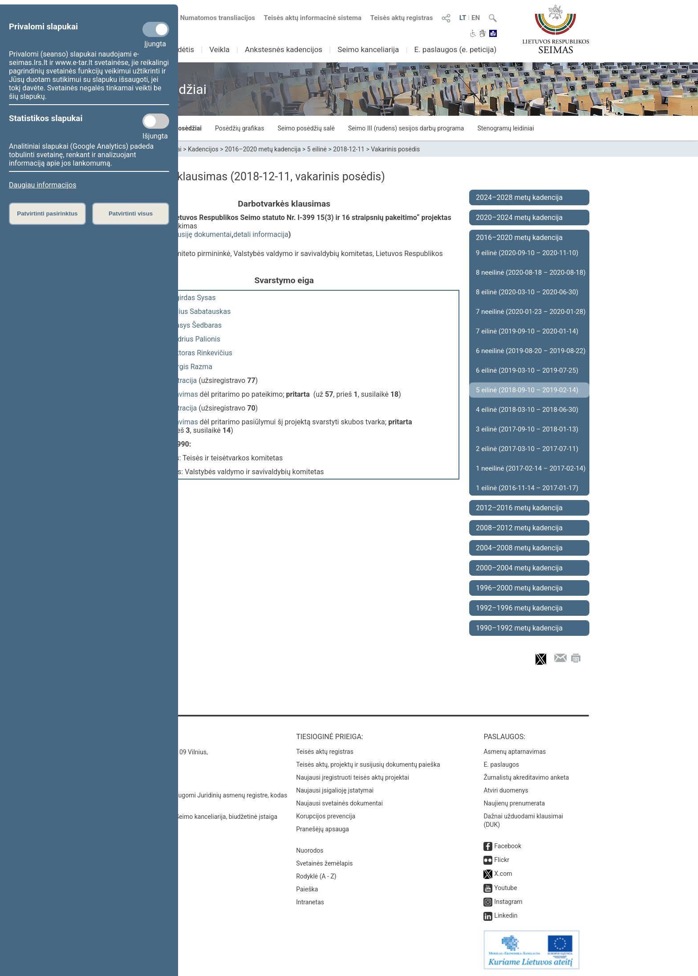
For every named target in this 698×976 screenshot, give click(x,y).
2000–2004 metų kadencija (519, 568)
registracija (179, 380)
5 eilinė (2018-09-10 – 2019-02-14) (527, 390)
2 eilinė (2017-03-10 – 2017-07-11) (527, 449)
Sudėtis (182, 49)
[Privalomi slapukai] (155, 29)
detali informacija (260, 234)
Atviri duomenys (505, 790)
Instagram (508, 901)
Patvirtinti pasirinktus (47, 213)
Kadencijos (203, 149)
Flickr (501, 859)
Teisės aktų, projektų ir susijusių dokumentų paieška (368, 764)
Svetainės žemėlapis (324, 863)
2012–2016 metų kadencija (519, 508)
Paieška (307, 889)
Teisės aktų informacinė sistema (313, 18)
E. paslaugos (501, 764)
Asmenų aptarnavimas (514, 751)
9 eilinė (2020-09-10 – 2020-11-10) (527, 253)
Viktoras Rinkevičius (200, 353)
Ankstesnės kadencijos (283, 49)
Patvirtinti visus (131, 213)
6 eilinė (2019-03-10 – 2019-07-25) (527, 370)
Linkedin (505, 915)
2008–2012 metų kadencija (519, 528)
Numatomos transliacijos (212, 18)
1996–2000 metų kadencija (519, 588)
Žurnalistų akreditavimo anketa (526, 777)
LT (463, 18)
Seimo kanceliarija (368, 49)
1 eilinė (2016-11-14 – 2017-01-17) (527, 488)
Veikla (219, 49)
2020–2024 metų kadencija (519, 217)
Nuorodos (309, 850)
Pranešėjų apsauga (322, 829)
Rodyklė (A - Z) (316, 876)
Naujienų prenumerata (514, 803)
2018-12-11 (349, 149)
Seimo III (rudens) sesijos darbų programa (406, 128)
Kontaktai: (128, 736)
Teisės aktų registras (401, 18)
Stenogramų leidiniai (505, 128)
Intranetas (310, 902)
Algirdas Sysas (192, 297)
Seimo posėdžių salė (305, 128)
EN (475, 18)
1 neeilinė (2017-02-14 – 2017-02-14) (530, 468)
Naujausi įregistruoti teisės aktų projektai (352, 777)
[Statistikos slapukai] (155, 121)
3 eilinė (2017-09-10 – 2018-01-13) (527, 429)
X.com (503, 873)
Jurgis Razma (190, 366)
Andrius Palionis (194, 339)
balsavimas (180, 394)
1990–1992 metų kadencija (519, 628)
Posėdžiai (188, 128)
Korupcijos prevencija (325, 816)
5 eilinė (317, 149)
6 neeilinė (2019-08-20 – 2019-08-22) (530, 351)
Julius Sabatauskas (200, 311)
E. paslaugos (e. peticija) (455, 49)
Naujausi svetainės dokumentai (339, 803)
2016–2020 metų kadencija (263, 149)
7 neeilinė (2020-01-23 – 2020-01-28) (530, 312)
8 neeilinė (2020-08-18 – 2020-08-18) (530, 272)
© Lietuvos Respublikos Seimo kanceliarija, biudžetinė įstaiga (193, 816)
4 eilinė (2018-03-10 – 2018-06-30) (527, 410)
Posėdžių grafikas (239, 128)
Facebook (507, 846)
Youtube (505, 887)
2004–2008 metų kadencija (519, 548)
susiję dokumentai (202, 234)
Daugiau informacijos (42, 185)
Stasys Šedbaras (195, 325)
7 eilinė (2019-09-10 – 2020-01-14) (527, 331)
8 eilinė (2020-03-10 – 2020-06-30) (527, 292)
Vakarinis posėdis (395, 149)
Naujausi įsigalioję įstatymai (334, 790)
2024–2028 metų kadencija (519, 197)
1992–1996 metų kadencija (519, 608)
